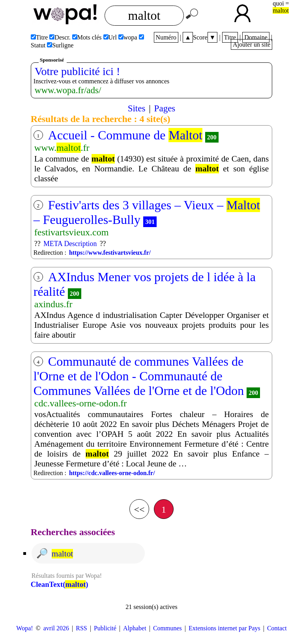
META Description (70, 244)
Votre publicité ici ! (77, 71)
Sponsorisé (52, 60)
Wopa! (24, 628)
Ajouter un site (251, 44)
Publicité (105, 628)
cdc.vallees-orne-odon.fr (80, 403)
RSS (81, 628)
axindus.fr (53, 304)
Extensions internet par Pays (224, 628)
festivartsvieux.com (71, 232)
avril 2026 (56, 628)
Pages (165, 108)
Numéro (166, 37)
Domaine (255, 37)
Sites (137, 108)
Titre (230, 37)
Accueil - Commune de (125, 135)
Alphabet (134, 628)
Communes (167, 628)
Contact (277, 628)
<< (139, 509)
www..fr (62, 148)
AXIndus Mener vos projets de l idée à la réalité (145, 284)
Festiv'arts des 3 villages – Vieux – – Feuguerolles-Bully (147, 212)
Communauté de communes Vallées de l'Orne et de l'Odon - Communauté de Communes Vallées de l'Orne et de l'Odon (139, 376)
